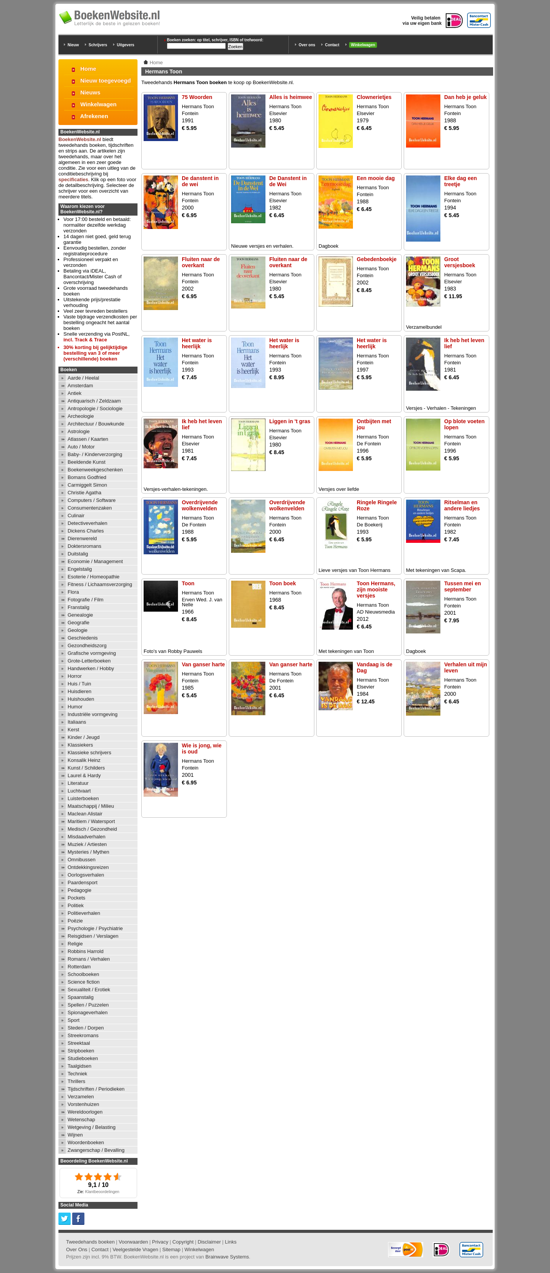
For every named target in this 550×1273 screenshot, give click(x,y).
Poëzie (75, 921)
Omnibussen (81, 859)
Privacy (160, 1242)
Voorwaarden (133, 1242)
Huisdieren (79, 691)
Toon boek (282, 583)
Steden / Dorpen (86, 1028)
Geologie (77, 630)
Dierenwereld (82, 538)
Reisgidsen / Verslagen (93, 936)
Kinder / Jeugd (84, 737)
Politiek (76, 905)
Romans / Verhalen (89, 959)
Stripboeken (81, 1051)
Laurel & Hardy (84, 775)
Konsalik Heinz (84, 760)
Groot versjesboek (459, 262)
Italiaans (77, 722)
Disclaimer (209, 1242)
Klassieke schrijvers (89, 752)
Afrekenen (94, 116)
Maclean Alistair (85, 814)
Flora (73, 592)
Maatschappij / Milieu (91, 806)
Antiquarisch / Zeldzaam (94, 401)
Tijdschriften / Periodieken (96, 1089)
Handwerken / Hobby (91, 668)
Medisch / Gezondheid (92, 829)
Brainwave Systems (227, 1257)
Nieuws (90, 92)
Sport (73, 1020)
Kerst (73, 729)
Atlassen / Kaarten (88, 439)
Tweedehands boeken (90, 1242)
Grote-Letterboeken (89, 661)
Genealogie (80, 615)
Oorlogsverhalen (86, 875)
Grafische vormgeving (92, 653)
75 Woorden (197, 97)
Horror (75, 676)
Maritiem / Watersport (91, 821)
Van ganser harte (203, 664)
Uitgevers (125, 45)
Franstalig (78, 607)
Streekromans (83, 1035)
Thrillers (76, 1081)
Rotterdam (79, 966)
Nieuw (73, 45)
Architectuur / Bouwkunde (96, 424)
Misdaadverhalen (86, 836)
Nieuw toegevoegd (105, 80)
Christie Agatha (84, 492)
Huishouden (81, 699)
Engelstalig (80, 569)
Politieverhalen (84, 913)
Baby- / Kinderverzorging (95, 454)
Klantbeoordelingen (102, 1192)
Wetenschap (81, 1119)
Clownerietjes (374, 97)
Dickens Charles (86, 531)
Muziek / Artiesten (87, 844)
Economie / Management (95, 561)
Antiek (74, 393)
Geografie (78, 622)
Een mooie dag (376, 178)
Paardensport (82, 882)
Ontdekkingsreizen (88, 867)
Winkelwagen (363, 45)
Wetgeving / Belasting (92, 1127)
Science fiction (84, 982)
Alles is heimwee (290, 97)
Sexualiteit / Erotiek (89, 989)
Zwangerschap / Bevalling (96, 1150)
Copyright (183, 1242)
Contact (332, 45)
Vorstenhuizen (83, 1104)
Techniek (77, 1074)
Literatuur (78, 783)
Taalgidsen (79, 1066)
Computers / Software (92, 500)
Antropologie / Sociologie (95, 408)
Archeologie (81, 416)
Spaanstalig (81, 997)
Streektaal (79, 1043)
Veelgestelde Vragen (136, 1249)
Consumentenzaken (90, 508)
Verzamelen (81, 1096)
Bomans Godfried (87, 477)
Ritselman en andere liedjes (462, 505)
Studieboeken (83, 1058)
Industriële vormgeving (93, 714)
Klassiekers (80, 745)
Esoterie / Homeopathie (94, 577)
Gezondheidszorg (87, 645)
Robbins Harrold (86, 951)
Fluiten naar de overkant (201, 262)
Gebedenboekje (376, 259)
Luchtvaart (79, 791)
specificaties (73, 179)
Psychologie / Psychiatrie (95, 928)
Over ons (307, 45)
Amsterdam (80, 385)
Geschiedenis (83, 638)
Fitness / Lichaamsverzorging (100, 584)
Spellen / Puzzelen (88, 1005)
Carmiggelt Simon (87, 485)
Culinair (76, 515)
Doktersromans (84, 546)
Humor (75, 707)
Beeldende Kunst (86, 462)
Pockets (76, 898)
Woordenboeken (86, 1142)
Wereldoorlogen (85, 1112)
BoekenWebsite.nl (79, 139)
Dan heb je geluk (465, 97)
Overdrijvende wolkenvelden (200, 505)
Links (230, 1242)
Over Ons (76, 1249)
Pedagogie (79, 890)
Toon (188, 583)
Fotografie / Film (86, 599)
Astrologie (79, 431)
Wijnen (75, 1135)
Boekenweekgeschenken (95, 470)
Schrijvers (98, 45)
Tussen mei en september (462, 586)
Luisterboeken (83, 798)
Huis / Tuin (79, 684)
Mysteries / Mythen (88, 852)
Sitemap (171, 1249)
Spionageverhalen (88, 1012)
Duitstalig (78, 554)
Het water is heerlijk (197, 343)
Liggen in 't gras (290, 421)
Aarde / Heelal (83, 378)
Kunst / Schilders (86, 768)
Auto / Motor (81, 447)
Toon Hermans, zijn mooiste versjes (376, 589)
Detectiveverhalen (87, 523)
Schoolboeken (83, 974)
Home (88, 68)
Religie (75, 944)
